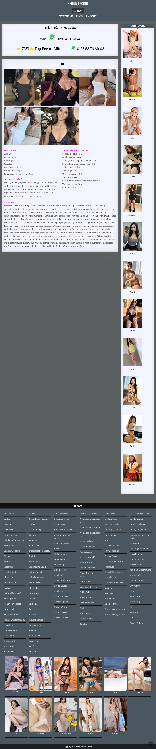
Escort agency (61, 524)
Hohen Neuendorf (12, 604)
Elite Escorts (60, 570)
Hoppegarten (10, 609)
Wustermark (35, 641)
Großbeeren (9, 588)
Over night (135, 586)
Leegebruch (9, 625)
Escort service (61, 618)
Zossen (32, 651)
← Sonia (6, 258)
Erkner (7, 561)
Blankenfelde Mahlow (14, 540)
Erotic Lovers (60, 586)
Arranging (135, 602)
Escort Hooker (61, 612)
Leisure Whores (87, 541)
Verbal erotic (136, 596)
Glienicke (8, 577)
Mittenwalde (10, 646)
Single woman (137, 519)
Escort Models (61, 596)
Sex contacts (111, 598)
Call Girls (58, 549)
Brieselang (9, 545)
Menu (80, 11)
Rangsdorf (34, 545)
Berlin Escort (78, 3)
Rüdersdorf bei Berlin (39, 551)
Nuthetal (33, 524)
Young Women (86, 618)
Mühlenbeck (10, 651)
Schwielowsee (36, 577)
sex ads (108, 588)
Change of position (139, 529)
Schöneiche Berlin (38, 567)
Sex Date (109, 593)
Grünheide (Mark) (12, 593)
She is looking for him (115, 609)
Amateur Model (61, 514)
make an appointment (140, 570)
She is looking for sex (140, 514)
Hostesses (84, 608)
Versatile (134, 612)
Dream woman (137, 580)
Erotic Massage (61, 591)
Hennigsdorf (10, 598)
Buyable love (86, 624)
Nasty (132, 607)
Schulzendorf (35, 572)
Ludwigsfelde (10, 630)
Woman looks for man (90, 527)
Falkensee (8, 567)
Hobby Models (86, 597)
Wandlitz (33, 614)
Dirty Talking (60, 554)
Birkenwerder (10, 535)
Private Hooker (112, 556)
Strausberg (34, 593)
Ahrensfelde (10, 514)
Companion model (63, 529)
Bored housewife (88, 557)
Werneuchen (35, 625)
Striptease (134, 543)
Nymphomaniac (112, 524)
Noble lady (59, 565)
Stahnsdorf (34, 588)
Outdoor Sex (110, 535)
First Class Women (88, 514)
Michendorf (9, 641)
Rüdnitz (33, 556)
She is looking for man (115, 614)
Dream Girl (59, 559)
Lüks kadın (9, 636)
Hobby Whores (87, 592)
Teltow (32, 598)
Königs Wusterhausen (14, 620)
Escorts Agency (61, 602)
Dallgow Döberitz (12, 551)
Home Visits (85, 581)
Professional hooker (114, 561)
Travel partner (111, 577)
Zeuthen (33, 646)
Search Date (135, 565)
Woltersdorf (35, 636)
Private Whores (112, 545)
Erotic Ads (59, 575)
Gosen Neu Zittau (12, 583)
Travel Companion (113, 572)
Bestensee (8, 529)
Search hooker (137, 554)
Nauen (32, 514)
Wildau (32, 630)
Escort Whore (60, 607)
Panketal (33, 535)
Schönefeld (34, 561)
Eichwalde (9, 556)
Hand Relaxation (87, 568)
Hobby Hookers (87, 603)
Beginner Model (61, 519)
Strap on (134, 591)
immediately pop (138, 524)
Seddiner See (35, 583)
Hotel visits (85, 613)
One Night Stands (113, 529)
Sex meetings (111, 604)
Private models (112, 551)
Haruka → (113, 258)
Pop (106, 540)
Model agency (111, 519)
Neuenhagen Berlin (38, 519)
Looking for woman (139, 549)
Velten (32, 609)
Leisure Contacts (88, 546)
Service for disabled (114, 583)
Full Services (86, 552)
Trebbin (33, 604)
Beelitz (7, 519)
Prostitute (109, 567)
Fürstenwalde (10, 572)
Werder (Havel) (36, 620)
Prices (79, 16)
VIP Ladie (134, 618)
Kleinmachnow (11, 614)
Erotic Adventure (62, 580)
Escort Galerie (137, 623)
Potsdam (33, 540)
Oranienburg (35, 529)
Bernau (7, 524)
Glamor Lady (86, 562)
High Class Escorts (88, 587)
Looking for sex (137, 559)
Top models (135, 575)
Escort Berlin (66, 16)
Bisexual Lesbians (62, 543)
